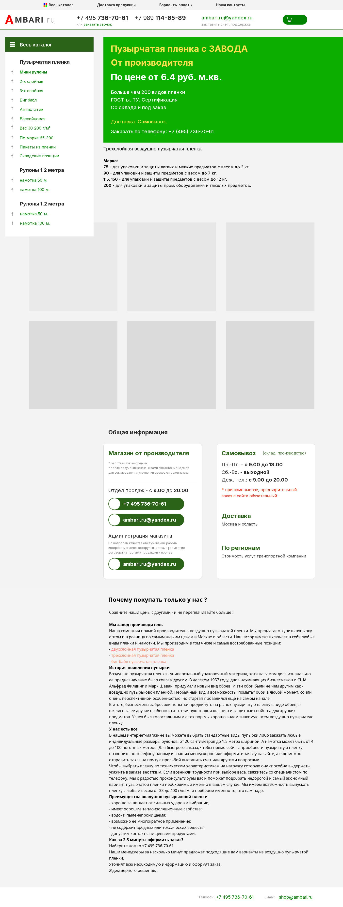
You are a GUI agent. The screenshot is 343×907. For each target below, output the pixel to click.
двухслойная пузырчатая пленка (142, 649)
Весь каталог (36, 45)
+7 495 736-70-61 (158, 845)
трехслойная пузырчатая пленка (142, 655)
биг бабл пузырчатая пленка (138, 661)
